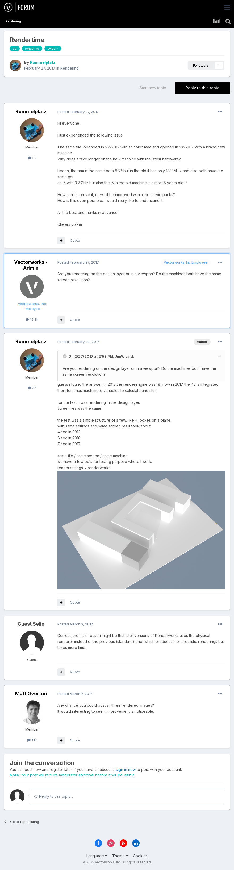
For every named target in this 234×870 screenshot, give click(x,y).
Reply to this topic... (53, 796)
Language (96, 856)
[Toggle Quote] (65, 356)
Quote (75, 240)
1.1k (32, 740)
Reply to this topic (202, 88)
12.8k (32, 319)
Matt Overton (31, 693)
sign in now (126, 769)
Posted (78, 111)
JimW (119, 356)
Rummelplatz (42, 62)
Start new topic (153, 88)
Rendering (69, 68)
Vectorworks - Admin (31, 265)
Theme (120, 856)
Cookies (140, 856)
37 (32, 158)
